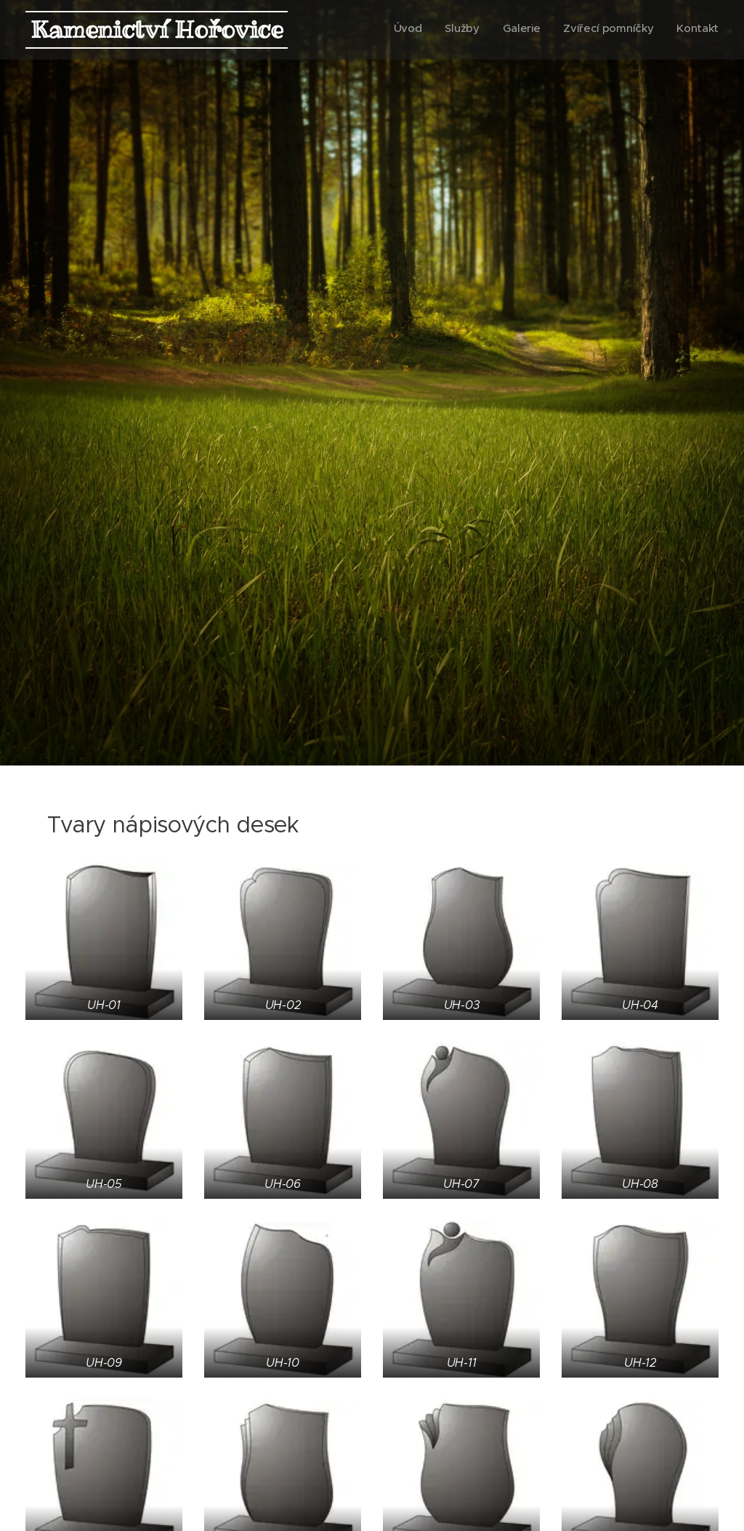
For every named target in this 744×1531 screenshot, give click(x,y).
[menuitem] (629, 30)
